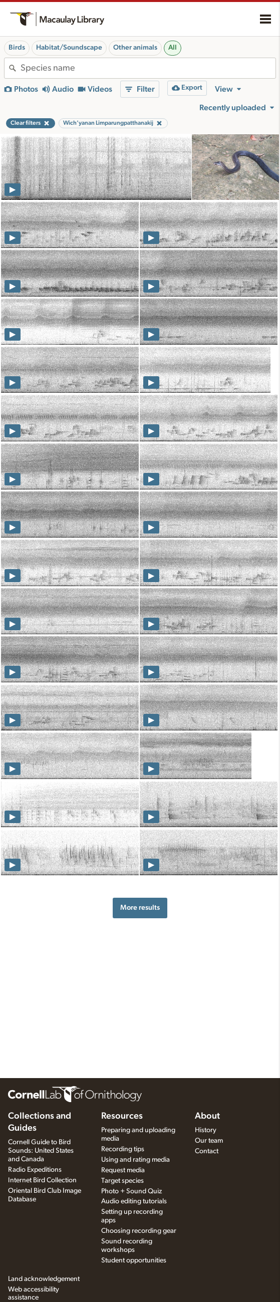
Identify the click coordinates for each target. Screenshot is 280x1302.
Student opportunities (133, 1260)
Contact (206, 1151)
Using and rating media (135, 1159)
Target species (122, 1180)
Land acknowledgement (44, 1278)
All (172, 47)
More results (140, 907)
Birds (17, 47)
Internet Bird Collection (42, 1180)
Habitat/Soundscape (69, 47)
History (205, 1130)
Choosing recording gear (138, 1230)
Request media (123, 1170)
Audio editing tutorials (134, 1201)
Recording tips (122, 1149)
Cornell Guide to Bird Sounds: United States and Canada (41, 1151)
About (207, 1116)
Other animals (135, 47)
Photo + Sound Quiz (131, 1191)
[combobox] (148, 68)
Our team (209, 1140)
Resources (122, 1116)
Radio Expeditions (35, 1169)
